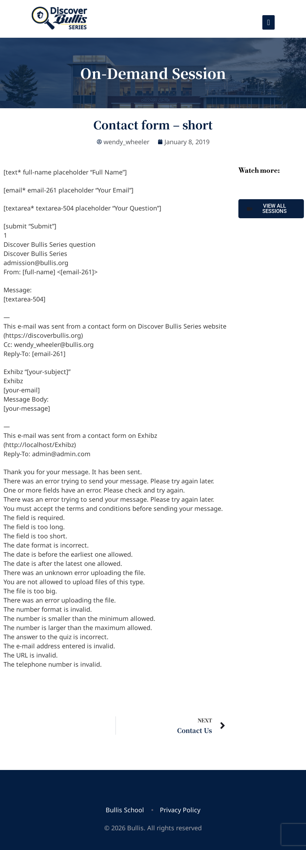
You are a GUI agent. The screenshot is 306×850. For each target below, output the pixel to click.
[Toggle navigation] (268, 22)
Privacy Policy (180, 810)
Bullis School (125, 810)
